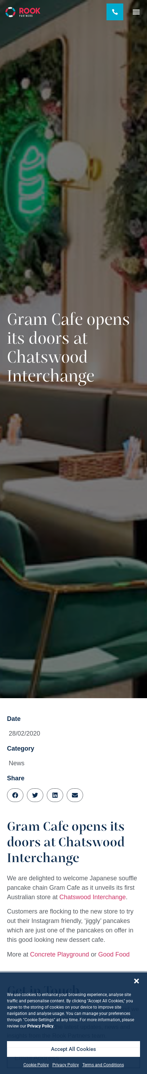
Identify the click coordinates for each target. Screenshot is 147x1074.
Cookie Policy (36, 1064)
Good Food (114, 954)
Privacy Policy (65, 1064)
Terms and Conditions (103, 1064)
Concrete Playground (59, 954)
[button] (136, 981)
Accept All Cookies (73, 1049)
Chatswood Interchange (92, 897)
